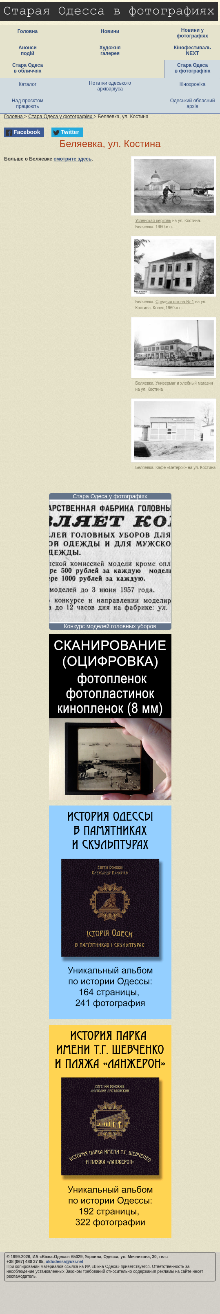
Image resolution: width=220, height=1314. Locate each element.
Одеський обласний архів (192, 103)
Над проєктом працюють (27, 103)
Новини (110, 31)
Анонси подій (27, 50)
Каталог (28, 84)
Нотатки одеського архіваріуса (110, 86)
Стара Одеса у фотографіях (110, 496)
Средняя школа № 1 (175, 301)
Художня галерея (110, 50)
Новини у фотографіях (192, 33)
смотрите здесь (72, 159)
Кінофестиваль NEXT (192, 50)
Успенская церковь (153, 220)
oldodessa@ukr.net (64, 1261)
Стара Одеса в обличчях (27, 68)
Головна (28, 31)
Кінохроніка (193, 84)
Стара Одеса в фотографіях (193, 68)
